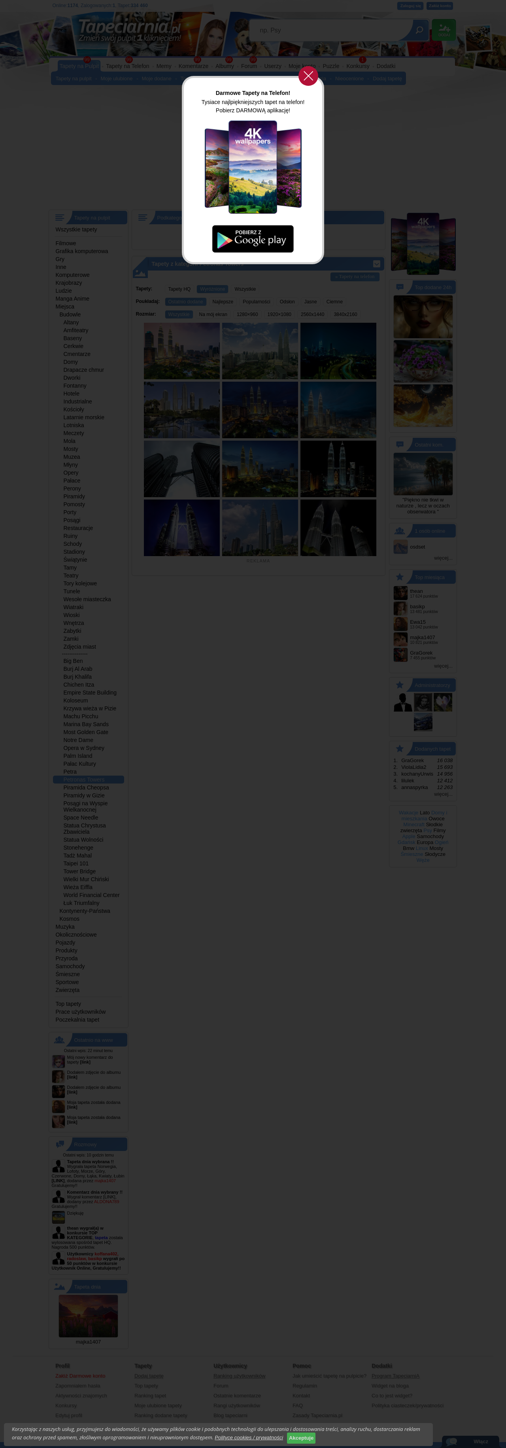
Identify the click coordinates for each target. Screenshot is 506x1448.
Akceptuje (301, 1438)
